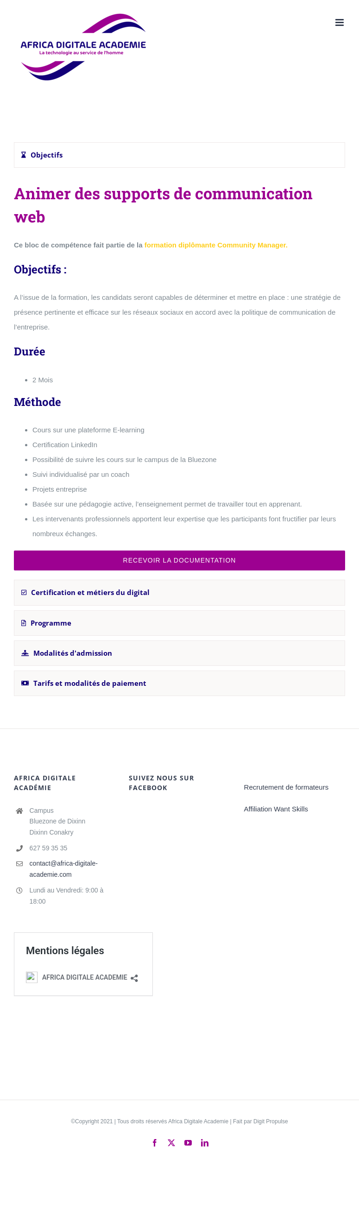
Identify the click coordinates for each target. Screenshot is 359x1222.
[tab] (179, 155)
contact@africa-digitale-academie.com (64, 869)
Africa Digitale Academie (198, 1121)
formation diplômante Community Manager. (216, 245)
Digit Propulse (270, 1121)
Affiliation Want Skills (276, 809)
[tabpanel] (179, 376)
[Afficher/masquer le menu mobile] (340, 22)
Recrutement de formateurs (286, 787)
